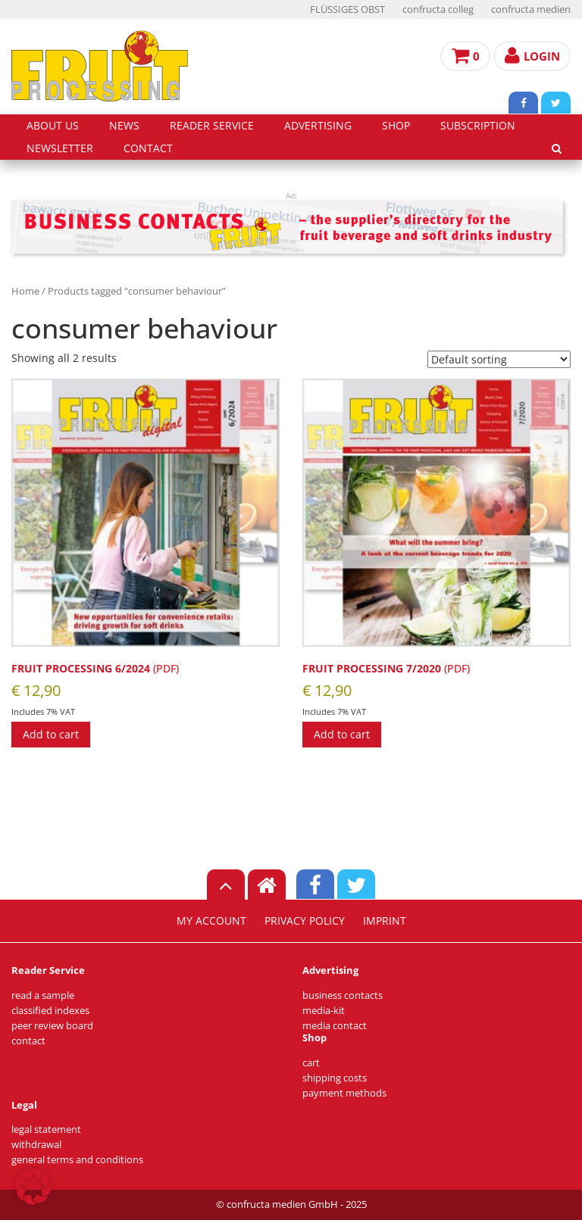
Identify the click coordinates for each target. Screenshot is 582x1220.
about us (53, 126)
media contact (334, 1025)
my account (211, 921)
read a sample (42, 995)
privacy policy (304, 921)
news (124, 126)
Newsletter (60, 148)
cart (311, 1062)
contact (148, 148)
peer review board (52, 1025)
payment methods (344, 1093)
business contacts (342, 995)
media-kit (323, 1010)
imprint (384, 921)
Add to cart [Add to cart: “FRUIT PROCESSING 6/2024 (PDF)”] (51, 734)
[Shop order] (499, 359)
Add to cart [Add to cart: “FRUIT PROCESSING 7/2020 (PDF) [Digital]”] (342, 734)
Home (25, 291)
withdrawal (36, 1144)
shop (396, 126)
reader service (212, 126)
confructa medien (531, 9)
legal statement (46, 1129)
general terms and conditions (77, 1159)
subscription (477, 126)
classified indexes (50, 1010)
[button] (33, 1186)
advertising (318, 126)
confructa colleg (438, 9)
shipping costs (334, 1078)
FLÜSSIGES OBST (347, 9)
